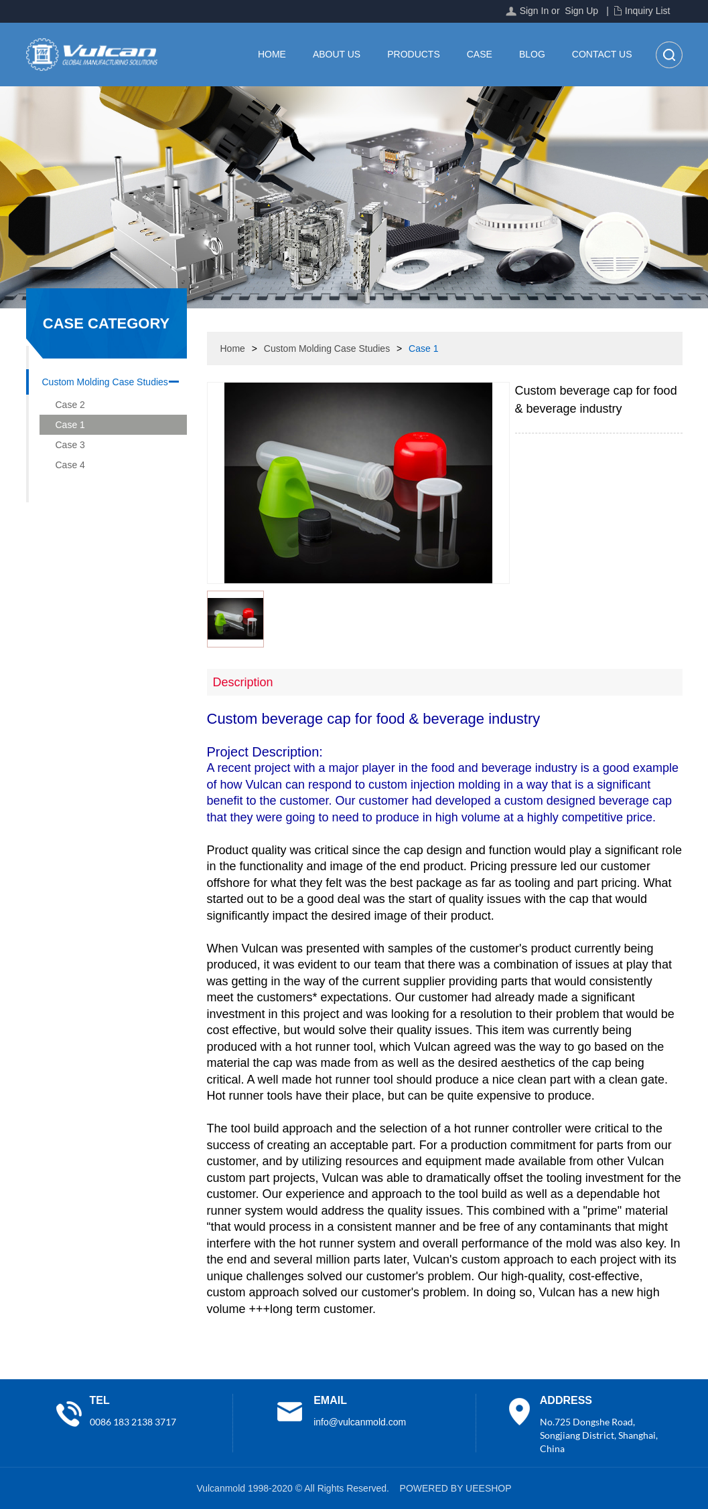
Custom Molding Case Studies (105, 382)
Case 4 (70, 465)
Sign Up (581, 10)
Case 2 (70, 404)
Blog (532, 54)
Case (479, 54)
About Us (336, 54)
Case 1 (70, 424)
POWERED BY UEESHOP (456, 1488)
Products (413, 54)
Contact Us (602, 54)
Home (272, 54)
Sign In (534, 10)
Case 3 (70, 444)
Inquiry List (647, 10)
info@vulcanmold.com (359, 1422)
